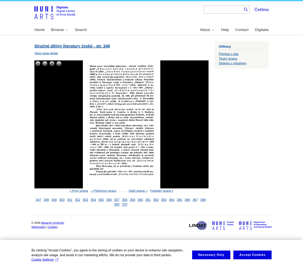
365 (179, 200)
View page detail (46, 53)
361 (148, 200)
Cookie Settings (45, 266)
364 (171, 200)
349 (54, 200)
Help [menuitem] (225, 30)
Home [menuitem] (39, 30)
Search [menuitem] (81, 30)
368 (203, 200)
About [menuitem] (207, 30)
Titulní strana (228, 58)
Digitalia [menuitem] (262, 30)
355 (101, 200)
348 (46, 200)
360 (140, 200)
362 (156, 200)
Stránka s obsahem (232, 63)
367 (195, 200)
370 (124, 204)
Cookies (53, 227)
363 (164, 200)
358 (124, 200)
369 (116, 204)
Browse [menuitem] (59, 30)
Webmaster (38, 227)
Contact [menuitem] (242, 30)
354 (93, 200)
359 (132, 200)
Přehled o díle (229, 54)
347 (38, 200)
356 (109, 200)
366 (187, 200)
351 (69, 200)
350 (62, 200)
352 (77, 200)
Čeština (261, 9)
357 (116, 200)
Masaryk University (52, 222)
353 (85, 200)
